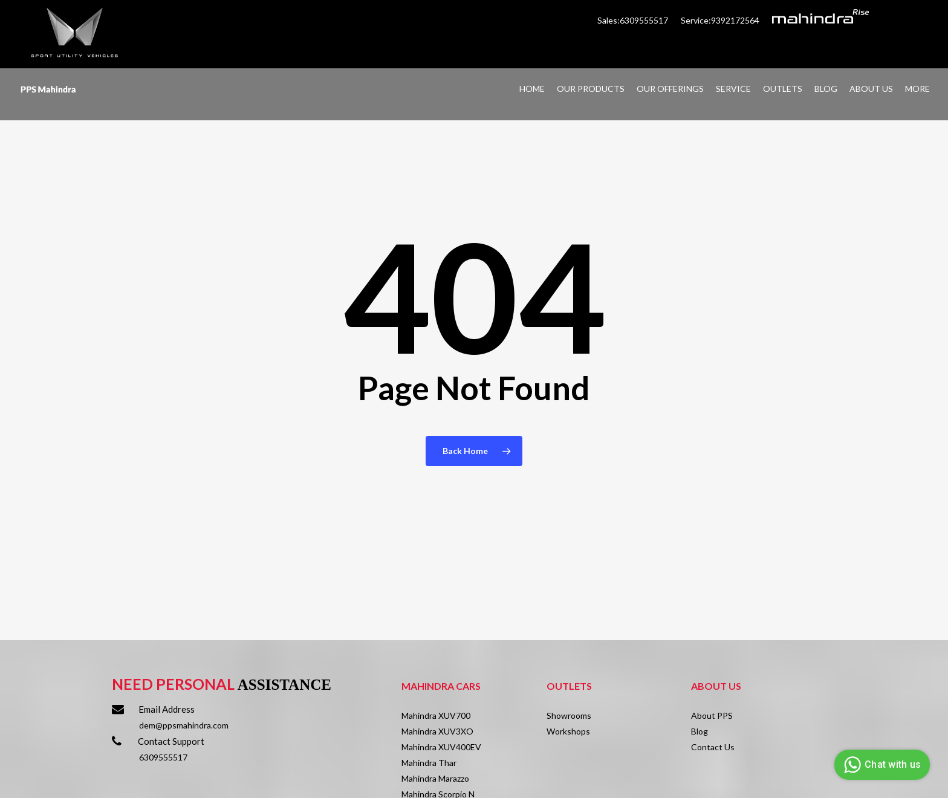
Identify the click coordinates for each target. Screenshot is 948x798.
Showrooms (569, 715)
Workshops (568, 731)
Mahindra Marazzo (435, 778)
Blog (699, 731)
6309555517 (163, 757)
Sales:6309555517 (633, 20)
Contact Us (713, 747)
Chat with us (880, 765)
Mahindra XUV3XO (437, 731)
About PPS (712, 715)
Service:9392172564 (720, 20)
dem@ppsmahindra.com (184, 725)
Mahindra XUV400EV (441, 747)
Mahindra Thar (428, 762)
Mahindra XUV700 (435, 715)
